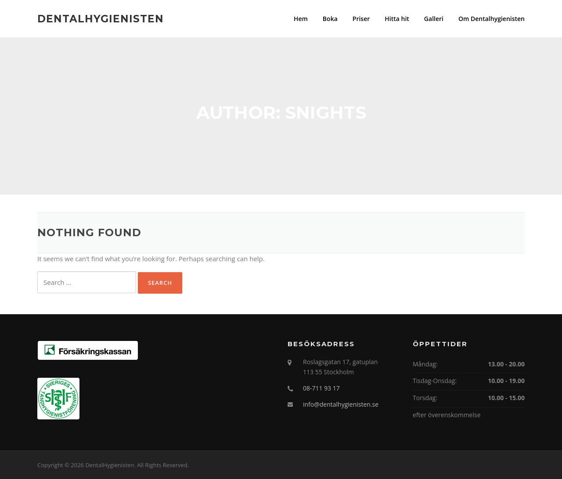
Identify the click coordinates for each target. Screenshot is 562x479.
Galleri (433, 18)
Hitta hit (397, 18)
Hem (301, 18)
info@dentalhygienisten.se (340, 404)
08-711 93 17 (321, 388)
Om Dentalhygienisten (491, 18)
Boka (330, 18)
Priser (361, 18)
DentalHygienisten (100, 18)
